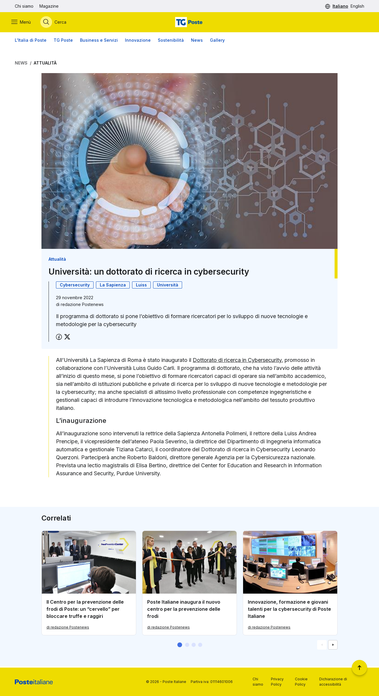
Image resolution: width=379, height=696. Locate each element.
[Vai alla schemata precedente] (322, 646)
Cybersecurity (75, 286)
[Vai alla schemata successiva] (333, 646)
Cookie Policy (301, 682)
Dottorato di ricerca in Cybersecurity (237, 361)
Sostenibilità (171, 41)
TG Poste (63, 41)
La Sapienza (113, 286)
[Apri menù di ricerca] (57, 23)
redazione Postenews (82, 305)
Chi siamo (24, 6)
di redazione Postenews (67, 628)
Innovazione (138, 41)
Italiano (340, 6)
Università (167, 286)
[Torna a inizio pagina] (359, 667)
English (357, 6)
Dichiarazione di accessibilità (333, 682)
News (197, 41)
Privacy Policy (277, 682)
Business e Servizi (99, 41)
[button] (179, 646)
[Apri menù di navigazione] (24, 23)
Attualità (45, 64)
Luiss (141, 286)
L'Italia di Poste (30, 41)
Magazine (49, 6)
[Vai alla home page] (189, 23)
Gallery (217, 41)
